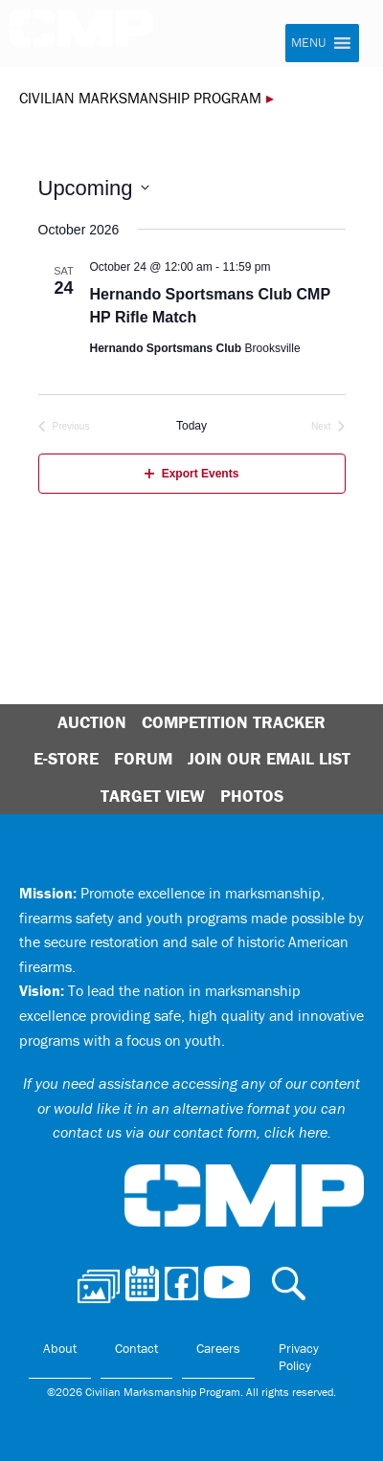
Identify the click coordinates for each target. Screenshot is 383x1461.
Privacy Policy (299, 1356)
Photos (251, 796)
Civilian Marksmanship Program (91, 36)
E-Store (66, 758)
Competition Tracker (234, 722)
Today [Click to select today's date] (191, 425)
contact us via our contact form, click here (190, 1131)
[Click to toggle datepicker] (93, 188)
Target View (153, 796)
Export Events (192, 473)
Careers (218, 1348)
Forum (143, 758)
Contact (136, 1348)
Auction (91, 722)
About (60, 1348)
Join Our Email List (269, 758)
